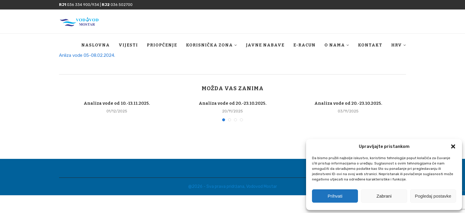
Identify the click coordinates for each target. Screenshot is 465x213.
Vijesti (128, 45)
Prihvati (335, 196)
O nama (334, 45)
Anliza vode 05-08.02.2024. (87, 55)
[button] (453, 146)
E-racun (304, 45)
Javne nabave (265, 45)
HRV (396, 45)
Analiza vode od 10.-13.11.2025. (117, 103)
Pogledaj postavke (433, 196)
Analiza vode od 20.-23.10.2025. (233, 103)
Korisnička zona (209, 45)
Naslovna (95, 45)
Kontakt (370, 45)
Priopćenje (162, 45)
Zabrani (384, 196)
